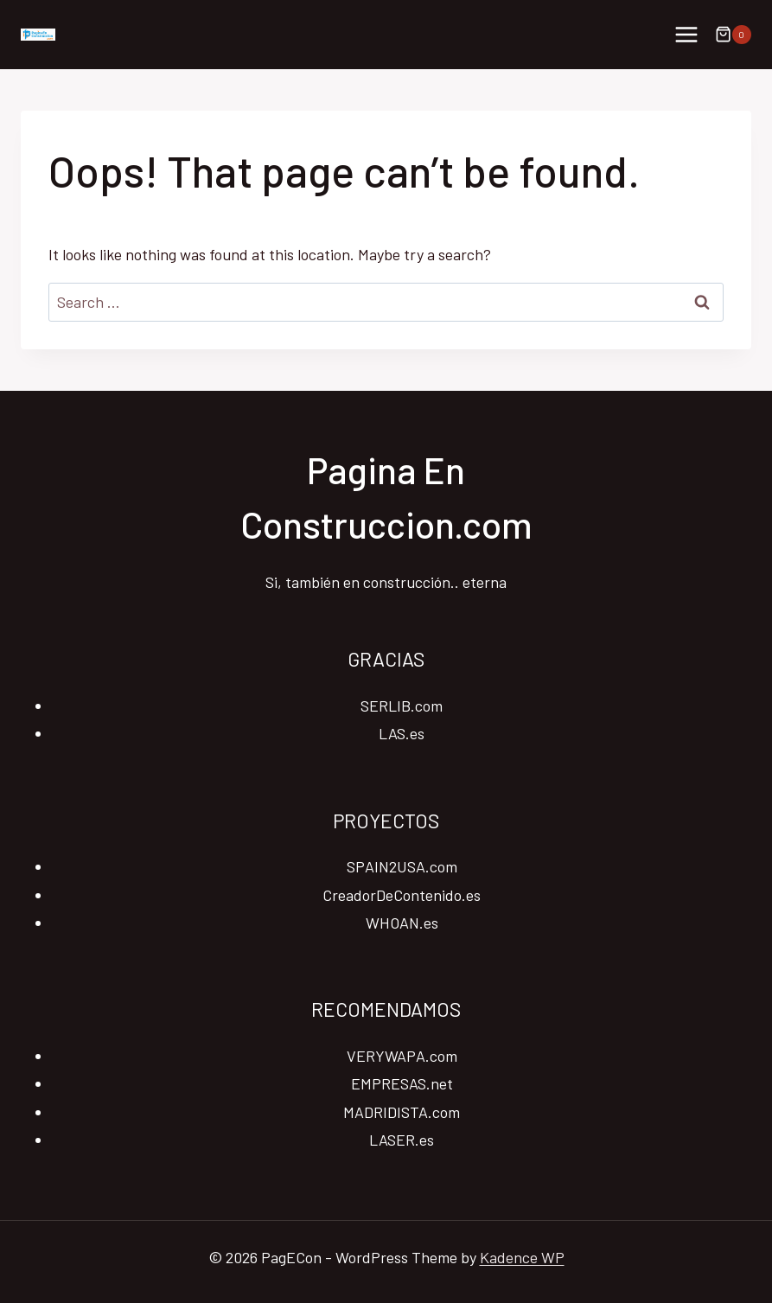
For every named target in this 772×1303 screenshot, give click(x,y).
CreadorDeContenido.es (401, 894)
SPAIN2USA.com (402, 866)
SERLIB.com (401, 705)
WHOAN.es (402, 922)
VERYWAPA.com (402, 1055)
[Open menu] (686, 34)
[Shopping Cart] (733, 34)
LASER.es (401, 1139)
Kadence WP (522, 1257)
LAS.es (401, 733)
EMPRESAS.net (402, 1083)
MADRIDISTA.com (401, 1111)
